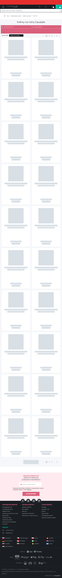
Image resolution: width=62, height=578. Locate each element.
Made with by (52, 575)
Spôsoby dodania (26, 507)
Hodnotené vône (6, 517)
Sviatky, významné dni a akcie (10, 513)
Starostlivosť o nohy (16, 16)
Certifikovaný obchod (47, 515)
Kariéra (44, 511)
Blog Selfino (5, 515)
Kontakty (44, 507)
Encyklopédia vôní (7, 507)
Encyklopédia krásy (7, 509)
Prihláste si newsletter (31, 478)
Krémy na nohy (27, 16)
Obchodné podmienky (28, 513)
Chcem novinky (31, 494)
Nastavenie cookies (23, 569)
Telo (8, 16)
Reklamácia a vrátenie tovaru (30, 515)
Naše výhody (45, 513)
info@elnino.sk (9, 533)
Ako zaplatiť (25, 509)
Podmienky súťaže (7, 520)
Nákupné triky (6, 511)
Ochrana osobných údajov (49, 517)
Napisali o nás (45, 509)
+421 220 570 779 (10, 530)
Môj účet (24, 511)
